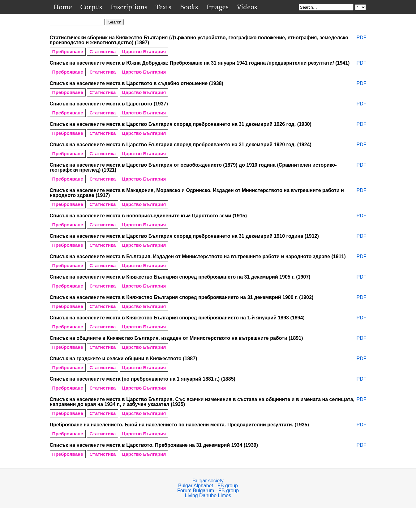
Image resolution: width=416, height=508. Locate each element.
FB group (227, 485)
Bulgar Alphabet (195, 485)
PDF (362, 37)
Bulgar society (208, 480)
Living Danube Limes (208, 495)
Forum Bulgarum (195, 490)
